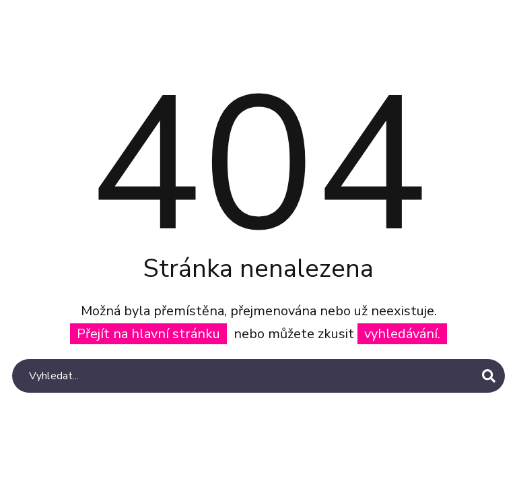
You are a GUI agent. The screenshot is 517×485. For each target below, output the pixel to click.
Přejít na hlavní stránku (148, 334)
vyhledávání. (402, 334)
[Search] (258, 376)
